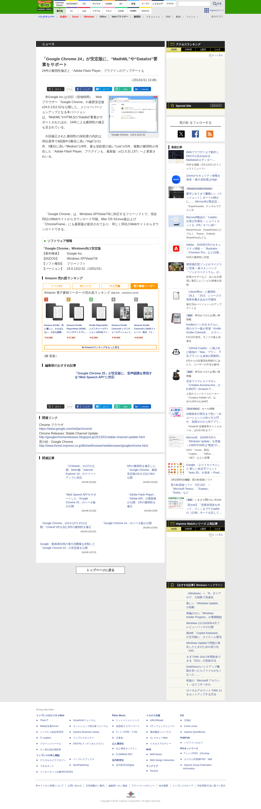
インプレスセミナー (83, 737)
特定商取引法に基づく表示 (211, 785)
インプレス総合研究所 (51, 732)
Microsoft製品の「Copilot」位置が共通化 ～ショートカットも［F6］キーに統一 (203, 221)
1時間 (174, 49)
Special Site (183, 105)
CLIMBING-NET (124, 754)
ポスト (58, 89)
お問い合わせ (75, 785)
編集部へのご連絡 (118, 785)
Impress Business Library (86, 732)
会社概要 (163, 785)
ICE (182, 715)
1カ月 (217, 49)
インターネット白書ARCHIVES (56, 771)
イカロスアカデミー (160, 743)
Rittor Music (119, 715)
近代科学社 (118, 760)
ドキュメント (153, 16)
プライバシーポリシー (143, 785)
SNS (168, 16)
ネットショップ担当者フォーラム (90, 726)
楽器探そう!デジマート (128, 726)
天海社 (187, 720)
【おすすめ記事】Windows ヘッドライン (199, 585)
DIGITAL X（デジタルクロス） (89, 743)
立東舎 (119, 737)
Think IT (44, 720)
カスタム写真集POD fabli (198, 759)
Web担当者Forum (49, 726)
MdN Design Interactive (162, 760)
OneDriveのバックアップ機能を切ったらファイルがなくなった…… (204, 670)
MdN (148, 749)
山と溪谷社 (118, 743)
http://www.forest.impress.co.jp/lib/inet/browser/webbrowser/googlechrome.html (93, 445)
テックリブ (152, 766)
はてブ (106, 89)
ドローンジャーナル (50, 743)
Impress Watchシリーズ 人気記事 (197, 523)
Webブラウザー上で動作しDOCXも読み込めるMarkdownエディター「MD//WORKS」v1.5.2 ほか (203, 160)
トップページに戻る (100, 570)
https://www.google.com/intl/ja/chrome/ (65, 428)
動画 (178, 16)
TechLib (154, 771)
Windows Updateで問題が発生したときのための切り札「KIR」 (203, 646)
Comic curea (190, 726)
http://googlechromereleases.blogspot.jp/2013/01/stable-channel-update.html (92, 437)
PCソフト (86, 286)
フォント (191, 16)
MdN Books (156, 754)
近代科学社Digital (125, 765)
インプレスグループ (182, 785)
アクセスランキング (188, 44)
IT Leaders (45, 737)
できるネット (47, 766)
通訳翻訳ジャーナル (160, 732)
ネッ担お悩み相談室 (50, 749)
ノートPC (56, 286)
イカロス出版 (153, 715)
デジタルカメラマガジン (53, 760)
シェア (86, 89)
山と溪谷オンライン (126, 748)
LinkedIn (145, 89)
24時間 (188, 49)
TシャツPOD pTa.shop (196, 753)
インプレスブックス (83, 759)
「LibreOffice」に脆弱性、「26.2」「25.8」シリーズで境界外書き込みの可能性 (203, 295)
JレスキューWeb (159, 737)
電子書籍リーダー (144, 286)
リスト (69, 89)
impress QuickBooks (194, 732)
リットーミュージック (127, 720)
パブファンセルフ (193, 742)
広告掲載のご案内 (95, 785)
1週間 (203, 49)
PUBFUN (185, 737)
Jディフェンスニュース (162, 726)
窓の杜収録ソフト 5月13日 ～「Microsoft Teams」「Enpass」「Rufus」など (191, 488)
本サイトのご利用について (50, 785)
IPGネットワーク (189, 748)
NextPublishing (81, 765)
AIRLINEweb (156, 720)
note (125, 89)
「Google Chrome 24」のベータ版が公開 (126, 523)
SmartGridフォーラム (84, 720)
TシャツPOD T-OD (126, 732)
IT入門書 (115, 286)
